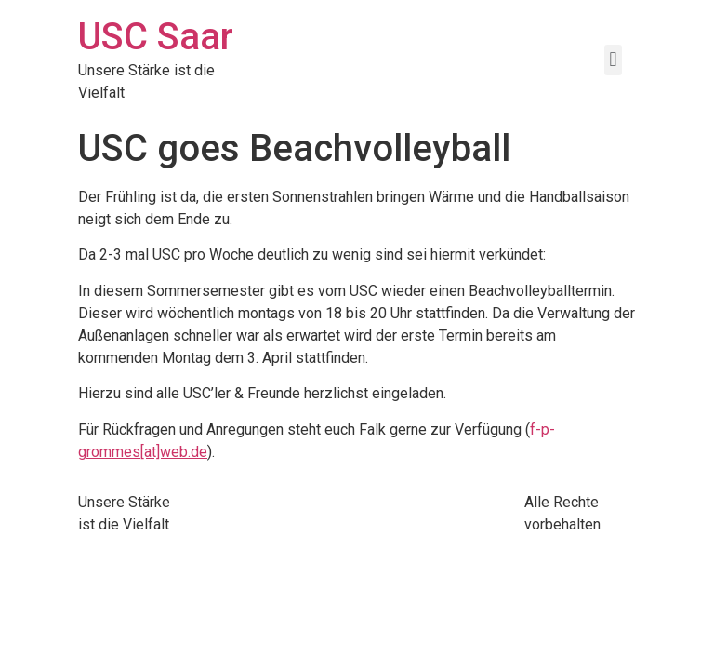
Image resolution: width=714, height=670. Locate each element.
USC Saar (155, 37)
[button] (613, 60)
